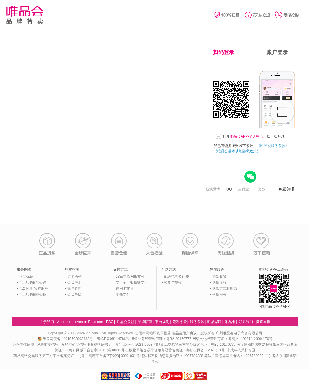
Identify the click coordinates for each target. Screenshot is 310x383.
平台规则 (162, 322)
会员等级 (74, 294)
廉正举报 (263, 322)
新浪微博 (213, 189)
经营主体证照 (23, 344)
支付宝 (243, 189)
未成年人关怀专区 (241, 350)
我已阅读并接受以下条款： (251, 148)
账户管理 (74, 288)
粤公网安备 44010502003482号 (66, 339)
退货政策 (219, 276)
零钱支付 (123, 294)
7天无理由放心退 (32, 282)
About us (64, 322)
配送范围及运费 (176, 276)
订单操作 (74, 276)
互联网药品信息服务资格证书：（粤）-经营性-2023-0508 (106, 344)
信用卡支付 (125, 288)
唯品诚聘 (214, 322)
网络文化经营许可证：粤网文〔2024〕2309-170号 (232, 339)
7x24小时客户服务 (33, 288)
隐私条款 (180, 322)
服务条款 (197, 322)
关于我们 (47, 322)
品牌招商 (145, 322)
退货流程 (219, 282)
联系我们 (246, 322)
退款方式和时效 (224, 288)
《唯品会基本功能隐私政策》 (237, 151)
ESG (110, 322)
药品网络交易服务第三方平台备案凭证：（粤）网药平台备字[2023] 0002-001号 (76, 356)
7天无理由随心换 (32, 294)
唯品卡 (230, 322)
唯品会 (24, 15)
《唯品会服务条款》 (273, 146)
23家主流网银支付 (130, 276)
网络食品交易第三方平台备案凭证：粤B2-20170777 (195, 344)
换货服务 (219, 294)
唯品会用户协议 (184, 333)
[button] (265, 189)
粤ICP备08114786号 (113, 339)
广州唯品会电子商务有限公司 (239, 333)
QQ (229, 189)
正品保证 (26, 276)
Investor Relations (88, 322)
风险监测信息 (47, 344)
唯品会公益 (125, 322)
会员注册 (74, 282)
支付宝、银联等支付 (132, 282)
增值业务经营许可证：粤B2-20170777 (161, 339)
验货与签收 (173, 282)
